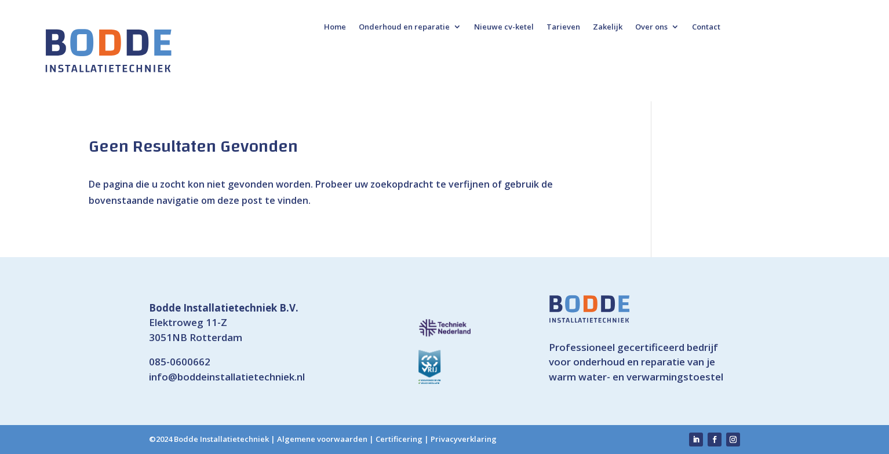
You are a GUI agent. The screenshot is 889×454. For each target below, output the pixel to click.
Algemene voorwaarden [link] (322, 439)
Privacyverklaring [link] (464, 439)
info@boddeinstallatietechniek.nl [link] (227, 376)
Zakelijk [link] (607, 27)
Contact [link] (706, 27)
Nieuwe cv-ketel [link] (504, 27)
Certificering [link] (399, 439)
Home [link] (335, 27)
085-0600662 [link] (179, 361)
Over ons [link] (651, 27)
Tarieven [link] (563, 27)
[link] (108, 50)
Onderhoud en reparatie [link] (404, 27)
